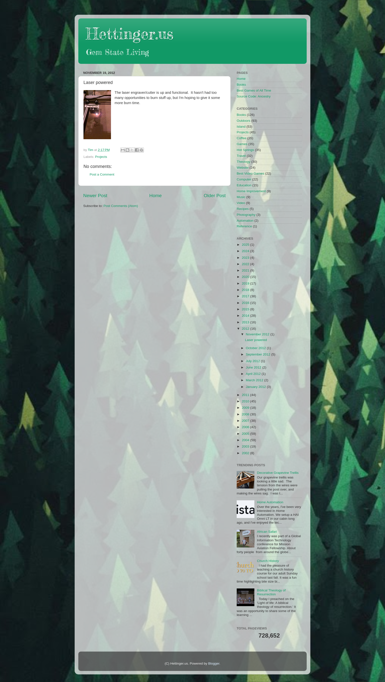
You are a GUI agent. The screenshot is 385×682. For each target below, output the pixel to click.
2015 (246, 309)
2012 (246, 328)
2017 (246, 296)
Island (241, 126)
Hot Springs (245, 150)
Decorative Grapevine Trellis (278, 473)
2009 (246, 407)
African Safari (267, 531)
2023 (246, 257)
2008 (246, 414)
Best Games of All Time (254, 90)
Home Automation (270, 502)
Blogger (214, 663)
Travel (241, 156)
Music (241, 197)
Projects (101, 157)
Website (243, 167)
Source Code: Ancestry (254, 96)
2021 (246, 270)
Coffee (242, 138)
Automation (245, 220)
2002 (246, 453)
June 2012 (254, 367)
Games (242, 144)
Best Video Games (250, 173)
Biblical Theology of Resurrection (271, 592)
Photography (246, 215)
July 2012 (253, 361)
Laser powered (256, 340)
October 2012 (256, 348)
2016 (246, 303)
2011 (246, 395)
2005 (246, 434)
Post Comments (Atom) (121, 206)
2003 (246, 446)
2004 (246, 440)
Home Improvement (251, 191)
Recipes (243, 209)
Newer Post (95, 195)
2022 (246, 264)
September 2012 (258, 354)
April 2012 (254, 374)
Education (244, 185)
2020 (246, 277)
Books (241, 84)
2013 (246, 322)
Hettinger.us (129, 33)
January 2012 (256, 387)
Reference (244, 226)
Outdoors (243, 121)
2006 (246, 427)
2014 (246, 315)
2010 (246, 401)
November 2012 (258, 334)
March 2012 (255, 380)
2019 (246, 283)
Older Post (215, 195)
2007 (246, 421)
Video (241, 203)
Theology (243, 162)
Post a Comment (102, 174)
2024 (246, 251)
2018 (246, 290)
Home (155, 195)
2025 (246, 244)
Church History (268, 561)
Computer (244, 179)
